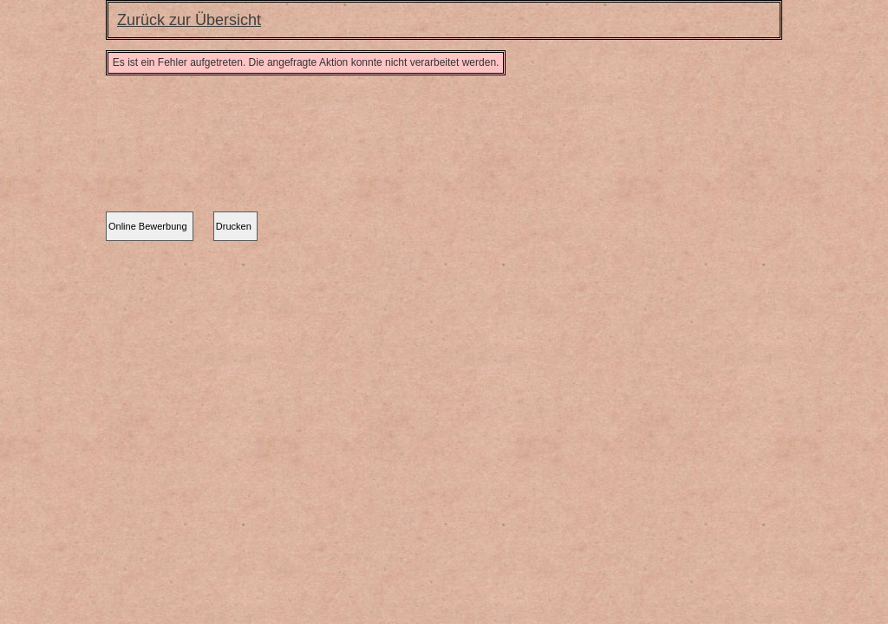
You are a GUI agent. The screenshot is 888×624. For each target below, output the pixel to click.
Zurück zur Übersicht (189, 20)
